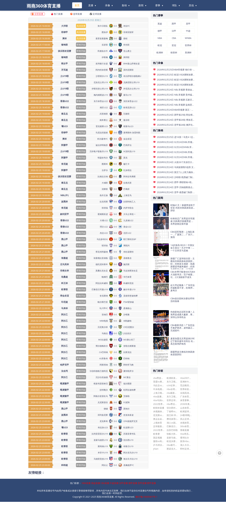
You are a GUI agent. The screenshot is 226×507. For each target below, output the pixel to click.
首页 (77, 5)
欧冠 (160, 45)
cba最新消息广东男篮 (172, 392)
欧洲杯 (159, 52)
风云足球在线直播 (186, 418)
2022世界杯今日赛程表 (159, 404)
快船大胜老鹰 (172, 433)
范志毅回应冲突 (186, 385)
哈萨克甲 (64, 364)
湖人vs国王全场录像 (172, 422)
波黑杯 (64, 201)
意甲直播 (142, 483)
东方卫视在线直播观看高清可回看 (172, 396)
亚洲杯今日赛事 (186, 381)
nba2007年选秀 (186, 377)
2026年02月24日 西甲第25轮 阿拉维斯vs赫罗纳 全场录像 (185, 114)
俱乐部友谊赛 (64, 50)
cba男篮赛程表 (159, 377)
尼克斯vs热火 (159, 415)
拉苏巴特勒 (172, 430)
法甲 (174, 30)
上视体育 (157, 422)
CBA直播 (104, 483)
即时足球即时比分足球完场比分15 (186, 448)
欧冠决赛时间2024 (172, 441)
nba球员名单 (186, 433)
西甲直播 (151, 483)
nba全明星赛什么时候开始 (172, 389)
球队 (174, 5)
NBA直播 (86, 483)
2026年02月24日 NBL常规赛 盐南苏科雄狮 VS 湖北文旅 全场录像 (189, 104)
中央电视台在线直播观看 (159, 389)
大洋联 (64, 25)
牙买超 (64, 69)
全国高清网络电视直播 (186, 392)
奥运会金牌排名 (159, 418)
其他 (191, 5)
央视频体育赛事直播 (159, 411)
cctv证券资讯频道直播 (172, 385)
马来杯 (64, 308)
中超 (188, 30)
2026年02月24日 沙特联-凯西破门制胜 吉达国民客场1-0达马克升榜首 (191, 177)
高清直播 (81, 25)
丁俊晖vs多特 (172, 411)
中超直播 (114, 483)
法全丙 (64, 370)
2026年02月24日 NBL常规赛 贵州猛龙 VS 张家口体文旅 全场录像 (189, 94)
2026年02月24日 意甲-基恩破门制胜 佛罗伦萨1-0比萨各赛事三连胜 (190, 192)
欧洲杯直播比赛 (172, 377)
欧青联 (64, 289)
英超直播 (95, 483)
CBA (174, 38)
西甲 (174, 23)
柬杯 (64, 38)
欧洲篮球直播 (186, 411)
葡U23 (64, 126)
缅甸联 (64, 44)
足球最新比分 (159, 426)
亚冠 (174, 45)
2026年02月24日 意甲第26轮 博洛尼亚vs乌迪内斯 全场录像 (186, 119)
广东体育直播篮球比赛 (186, 396)
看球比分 (184, 437)
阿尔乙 (64, 314)
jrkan (155, 448)
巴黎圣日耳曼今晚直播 (172, 426)
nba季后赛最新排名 (172, 404)
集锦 (124, 5)
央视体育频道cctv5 (186, 422)
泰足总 (64, 113)
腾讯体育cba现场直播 (172, 418)
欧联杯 (174, 52)
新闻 (140, 5)
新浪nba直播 (186, 441)
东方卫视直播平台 (172, 381)
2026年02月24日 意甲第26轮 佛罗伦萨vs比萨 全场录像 (184, 124)
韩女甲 (64, 63)
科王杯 (64, 283)
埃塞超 (64, 257)
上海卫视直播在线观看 (159, 392)
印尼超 (64, 301)
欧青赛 (156, 433)
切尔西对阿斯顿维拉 (172, 407)
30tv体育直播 (186, 426)
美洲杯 (188, 52)
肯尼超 (64, 163)
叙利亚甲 (64, 214)
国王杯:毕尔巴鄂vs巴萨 (172, 415)
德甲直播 (132, 483)
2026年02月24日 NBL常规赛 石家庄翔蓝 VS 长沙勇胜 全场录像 (187, 99)
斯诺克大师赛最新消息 (172, 448)
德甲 (160, 30)
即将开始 (81, 44)
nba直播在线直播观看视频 (159, 396)
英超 (160, 23)
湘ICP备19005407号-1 (146, 496)
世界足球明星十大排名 (172, 400)
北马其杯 (64, 264)
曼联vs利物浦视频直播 (159, 441)
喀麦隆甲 (64, 383)
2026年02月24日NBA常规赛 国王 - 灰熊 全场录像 (181, 109)
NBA (160, 38)
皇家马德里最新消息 (172, 437)
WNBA (188, 38)
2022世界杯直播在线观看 (159, 430)
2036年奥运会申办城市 (186, 404)
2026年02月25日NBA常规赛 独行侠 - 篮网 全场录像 (182, 69)
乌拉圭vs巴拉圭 (159, 385)
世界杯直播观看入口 (186, 389)
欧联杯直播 (158, 407)
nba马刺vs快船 (159, 400)
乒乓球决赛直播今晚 (159, 444)
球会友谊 (64, 295)
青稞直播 (184, 430)
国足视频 (157, 437)
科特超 (64, 465)
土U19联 (64, 76)
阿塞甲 (64, 145)
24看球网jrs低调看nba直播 (186, 415)
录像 (107, 5)
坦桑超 (64, 276)
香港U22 (64, 101)
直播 (90, 5)
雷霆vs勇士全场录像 (159, 381)
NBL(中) (64, 195)
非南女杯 (64, 270)
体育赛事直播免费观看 (186, 400)
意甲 (188, 23)
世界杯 (188, 45)
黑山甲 (64, 239)
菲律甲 (64, 32)
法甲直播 (123, 483)
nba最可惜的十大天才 (172, 444)
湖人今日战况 (186, 444)
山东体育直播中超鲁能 (186, 407)
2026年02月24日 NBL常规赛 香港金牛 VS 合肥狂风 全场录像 (186, 89)
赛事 (157, 5)
